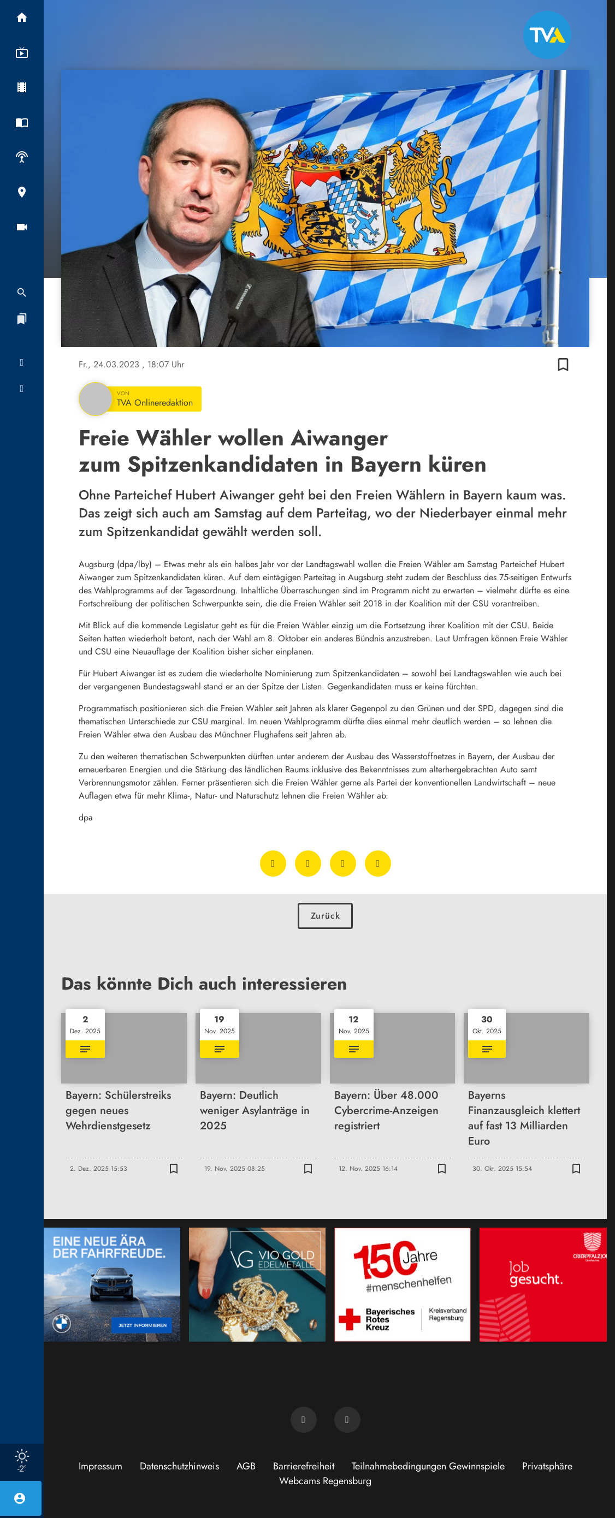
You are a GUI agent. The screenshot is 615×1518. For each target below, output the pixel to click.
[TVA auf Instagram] (347, 1420)
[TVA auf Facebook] (304, 1420)
